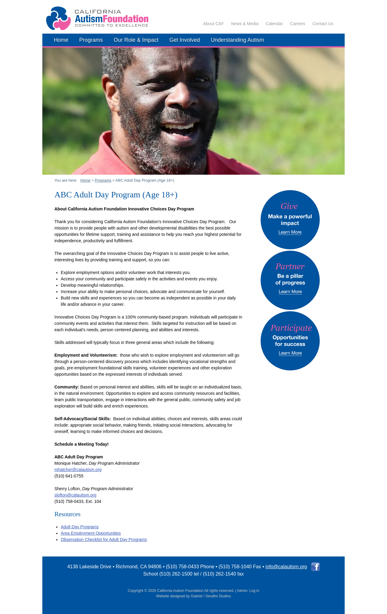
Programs (91, 40)
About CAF (213, 23)
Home (61, 40)
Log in (254, 591)
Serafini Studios (218, 596)
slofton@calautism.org (75, 495)
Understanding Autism (237, 40)
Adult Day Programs (80, 526)
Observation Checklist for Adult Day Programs (104, 539)
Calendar (274, 23)
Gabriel (197, 596)
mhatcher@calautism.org (78, 469)
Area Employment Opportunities (91, 533)
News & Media (244, 23)
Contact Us (322, 23)
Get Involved (184, 40)
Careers (297, 23)
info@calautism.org (286, 566)
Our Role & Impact (136, 40)
